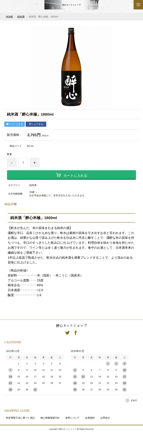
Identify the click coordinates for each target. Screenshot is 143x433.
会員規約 (90, 418)
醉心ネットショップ (71, 325)
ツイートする (14, 124)
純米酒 (20, 16)
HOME (9, 16)
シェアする (36, 124)
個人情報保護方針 (50, 418)
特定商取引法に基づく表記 (20, 418)
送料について (72, 418)
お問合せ (105, 418)
